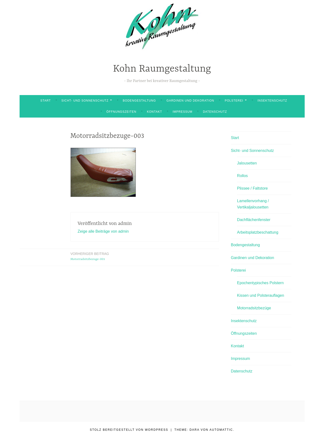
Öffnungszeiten (121, 111)
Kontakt (154, 111)
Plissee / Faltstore (252, 188)
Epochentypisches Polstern (260, 283)
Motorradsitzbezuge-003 (90, 256)
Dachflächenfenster (253, 220)
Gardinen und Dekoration (190, 100)
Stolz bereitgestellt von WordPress (129, 429)
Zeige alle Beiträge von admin (103, 231)
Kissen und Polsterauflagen (260, 295)
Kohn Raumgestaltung (162, 69)
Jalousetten (247, 163)
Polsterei (234, 100)
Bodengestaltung (139, 100)
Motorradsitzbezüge (254, 308)
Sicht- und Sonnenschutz (84, 100)
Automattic (221, 429)
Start (45, 100)
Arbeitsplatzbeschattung (257, 232)
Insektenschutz (272, 100)
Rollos (242, 176)
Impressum (183, 111)
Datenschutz (215, 111)
